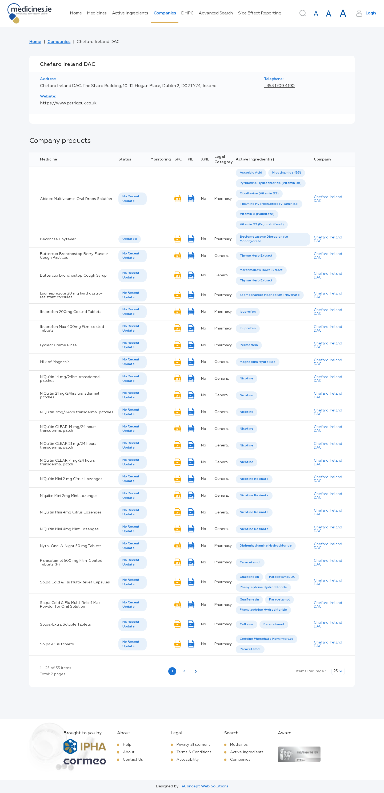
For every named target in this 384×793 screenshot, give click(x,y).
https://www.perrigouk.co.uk (68, 103)
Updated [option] (129, 239)
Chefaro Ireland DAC (328, 199)
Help (127, 745)
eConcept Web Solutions (205, 786)
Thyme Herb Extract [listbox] (256, 255)
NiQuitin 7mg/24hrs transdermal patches (76, 412)
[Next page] (196, 671)
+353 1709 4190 (279, 86)
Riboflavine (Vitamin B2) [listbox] (259, 193)
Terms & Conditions (194, 752)
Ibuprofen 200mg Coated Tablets (70, 312)
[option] (251, 173)
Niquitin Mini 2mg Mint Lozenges (69, 496)
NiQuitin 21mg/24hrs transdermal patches (69, 395)
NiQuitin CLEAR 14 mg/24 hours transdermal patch (68, 429)
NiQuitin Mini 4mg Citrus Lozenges (71, 512)
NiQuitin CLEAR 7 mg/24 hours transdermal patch (67, 462)
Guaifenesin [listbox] (249, 577)
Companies (165, 13)
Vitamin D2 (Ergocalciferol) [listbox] (262, 224)
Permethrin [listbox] (249, 345)
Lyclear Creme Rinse (58, 345)
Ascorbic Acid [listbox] (251, 172)
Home (76, 13)
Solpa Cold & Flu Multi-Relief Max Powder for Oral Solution (70, 605)
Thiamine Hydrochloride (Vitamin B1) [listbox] (269, 204)
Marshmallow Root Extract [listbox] (261, 270)
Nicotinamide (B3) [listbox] (286, 172)
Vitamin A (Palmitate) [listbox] (257, 214)
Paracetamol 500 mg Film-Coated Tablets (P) (71, 562)
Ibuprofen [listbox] (248, 311)
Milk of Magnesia (55, 362)
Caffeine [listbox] (246, 624)
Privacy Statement (193, 745)
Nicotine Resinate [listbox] (254, 479)
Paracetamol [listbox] (250, 562)
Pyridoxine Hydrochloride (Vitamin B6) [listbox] (271, 183)
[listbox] (132, 199)
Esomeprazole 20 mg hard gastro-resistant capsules (71, 295)
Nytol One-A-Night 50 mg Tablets (71, 546)
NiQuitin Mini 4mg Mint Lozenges (69, 529)
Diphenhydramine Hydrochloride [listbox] (266, 545)
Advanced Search (216, 13)
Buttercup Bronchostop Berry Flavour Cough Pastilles (74, 256)
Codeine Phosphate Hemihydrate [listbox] (266, 639)
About (128, 752)
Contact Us (133, 759)
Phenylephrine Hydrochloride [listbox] (263, 587)
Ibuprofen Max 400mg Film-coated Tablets (72, 328)
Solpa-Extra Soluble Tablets (65, 624)
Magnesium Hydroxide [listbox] (257, 362)
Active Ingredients (130, 13)
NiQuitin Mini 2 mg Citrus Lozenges (71, 479)
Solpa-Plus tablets (57, 644)
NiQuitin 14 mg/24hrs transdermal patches (70, 379)
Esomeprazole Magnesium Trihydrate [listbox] (270, 295)
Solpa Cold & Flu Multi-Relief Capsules (75, 582)
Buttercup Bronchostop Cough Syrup (73, 275)
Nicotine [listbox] (246, 378)
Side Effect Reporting (259, 13)
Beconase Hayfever (58, 239)
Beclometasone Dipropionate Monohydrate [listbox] (264, 239)
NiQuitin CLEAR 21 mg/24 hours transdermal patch (68, 445)
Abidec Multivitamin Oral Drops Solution (76, 199)
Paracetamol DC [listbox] (282, 577)
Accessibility (188, 759)
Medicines (97, 13)
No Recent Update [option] (130, 199)
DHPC (187, 13)
